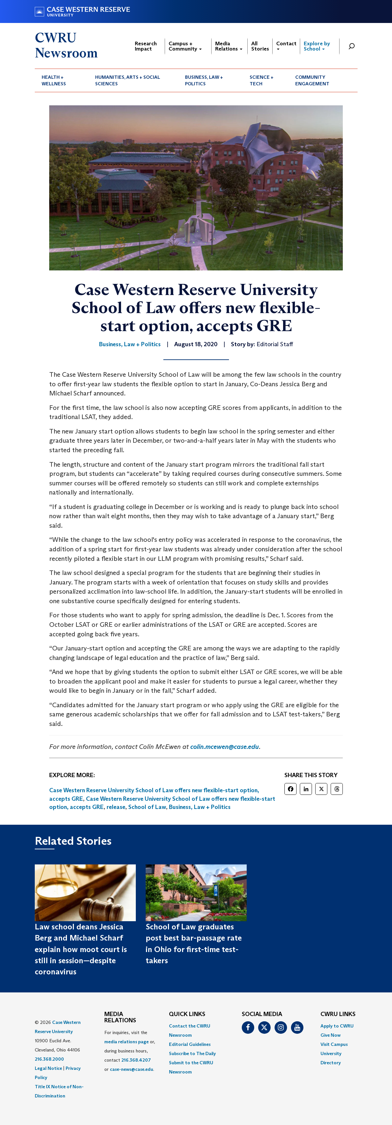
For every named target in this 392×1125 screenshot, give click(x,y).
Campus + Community (185, 46)
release (116, 807)
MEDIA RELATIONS (120, 1017)
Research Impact (146, 46)
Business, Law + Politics (204, 80)
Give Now (330, 1035)
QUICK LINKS (187, 1014)
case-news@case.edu (131, 1069)
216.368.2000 (49, 1059)
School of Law (147, 807)
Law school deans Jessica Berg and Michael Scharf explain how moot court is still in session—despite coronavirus (81, 949)
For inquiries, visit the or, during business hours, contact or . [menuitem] (129, 1050)
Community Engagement (312, 80)
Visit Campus (334, 1044)
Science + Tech (262, 80)
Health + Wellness (54, 80)
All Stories (260, 46)
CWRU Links (338, 1014)
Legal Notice (48, 1068)
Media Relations (228, 46)
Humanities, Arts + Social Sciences (127, 80)
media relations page (126, 1042)
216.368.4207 (136, 1060)
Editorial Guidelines (190, 1044)
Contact (286, 45)
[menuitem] (62, 80)
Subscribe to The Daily (192, 1053)
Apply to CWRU (337, 1026)
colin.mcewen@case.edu (224, 747)
